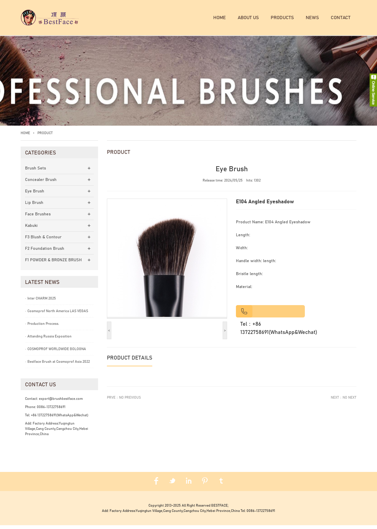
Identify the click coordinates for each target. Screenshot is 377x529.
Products (282, 17)
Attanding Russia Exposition (48, 340)
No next (349, 401)
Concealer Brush (41, 184)
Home (219, 17)
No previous (130, 401)
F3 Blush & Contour (43, 241)
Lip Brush (34, 206)
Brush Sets (35, 172)
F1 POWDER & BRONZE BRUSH (53, 264)
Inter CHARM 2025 (40, 302)
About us (248, 17)
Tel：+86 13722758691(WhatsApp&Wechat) (278, 332)
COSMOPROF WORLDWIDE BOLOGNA (55, 353)
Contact (340, 17)
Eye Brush (34, 195)
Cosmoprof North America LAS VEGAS (56, 315)
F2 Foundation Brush (44, 252)
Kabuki (31, 229)
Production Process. (42, 327)
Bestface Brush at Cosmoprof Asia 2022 (57, 365)
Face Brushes (38, 218)
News (312, 17)
